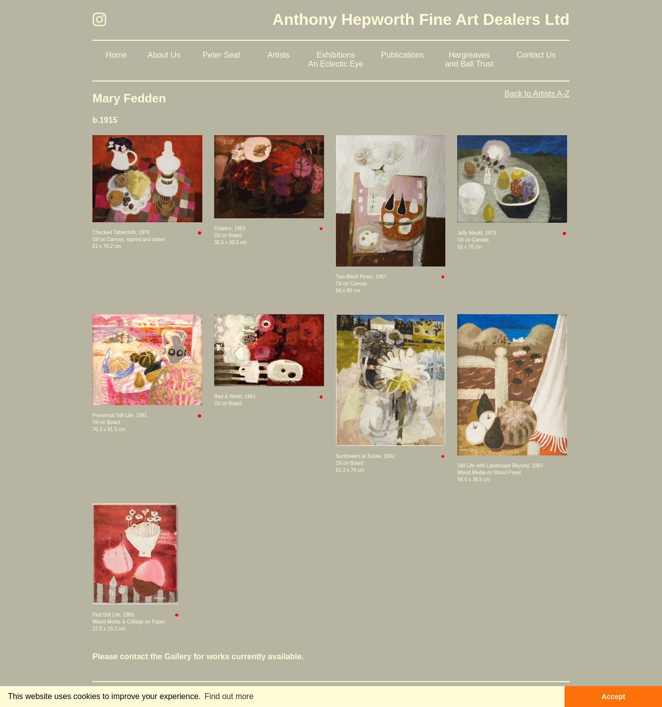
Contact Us (536, 55)
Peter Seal (221, 55)
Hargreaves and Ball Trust (469, 59)
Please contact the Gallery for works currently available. (198, 656)
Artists (278, 55)
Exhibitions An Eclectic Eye (335, 59)
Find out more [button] (228, 696)
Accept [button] (613, 697)
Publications (402, 55)
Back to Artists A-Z (537, 93)
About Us (164, 55)
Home (116, 55)
